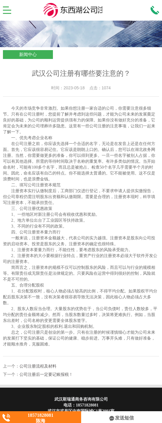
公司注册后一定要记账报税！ (46, 374)
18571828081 (87, 405)
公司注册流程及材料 (37, 366)
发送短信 (121, 417)
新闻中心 (28, 54)
